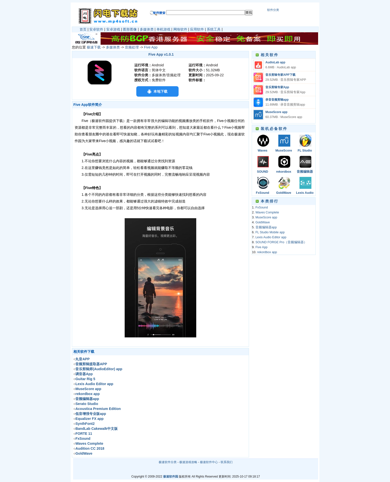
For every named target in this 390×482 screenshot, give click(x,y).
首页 (83, 29)
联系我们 (227, 462)
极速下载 (94, 47)
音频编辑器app (305, 172)
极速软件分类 (168, 462)
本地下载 (160, 91)
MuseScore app (276, 112)
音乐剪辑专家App (277, 87)
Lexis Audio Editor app (304, 193)
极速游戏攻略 (188, 462)
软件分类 (273, 10)
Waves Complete (262, 151)
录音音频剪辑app (277, 99)
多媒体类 (147, 29)
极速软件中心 (209, 462)
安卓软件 (96, 29)
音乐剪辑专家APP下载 (280, 75)
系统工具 (214, 29)
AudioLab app (275, 62)
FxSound (262, 193)
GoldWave (283, 193)
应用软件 (197, 29)
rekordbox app (283, 172)
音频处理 (132, 47)
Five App (150, 47)
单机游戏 (163, 29)
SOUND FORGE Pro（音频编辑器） (262, 172)
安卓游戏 (113, 29)
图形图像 (130, 29)
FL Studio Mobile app (305, 151)
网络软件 (180, 29)
